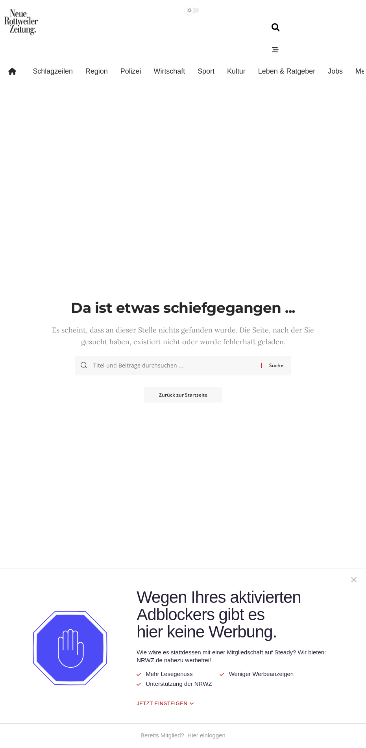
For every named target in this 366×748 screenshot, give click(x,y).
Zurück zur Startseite (183, 395)
